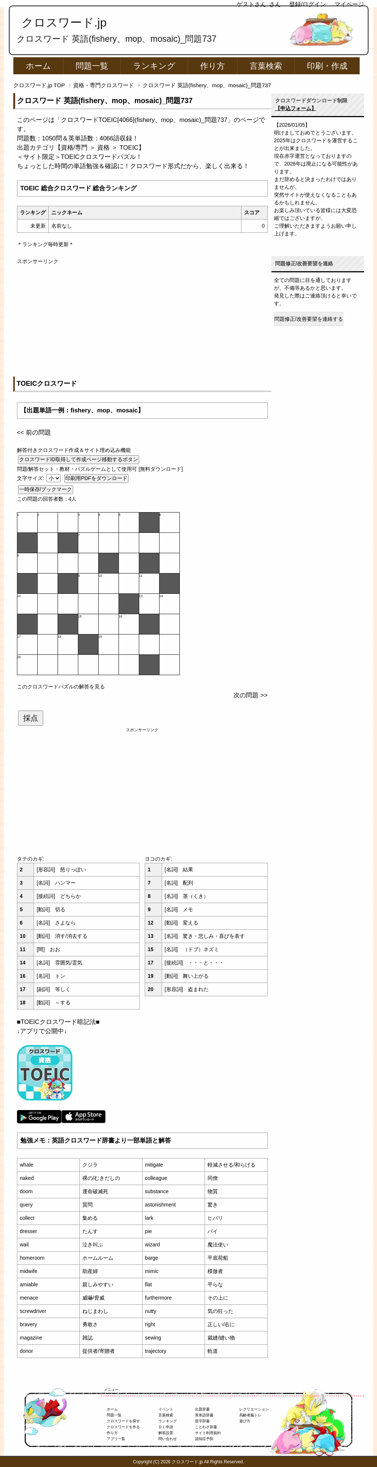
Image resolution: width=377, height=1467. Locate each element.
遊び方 (244, 1421)
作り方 (212, 66)
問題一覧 (92, 66)
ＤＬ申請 (165, 1427)
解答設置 (165, 1433)
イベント (165, 1409)
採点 (30, 718)
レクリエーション (254, 1409)
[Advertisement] (142, 317)
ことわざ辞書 (206, 1427)
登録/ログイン (307, 4)
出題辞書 (202, 1409)
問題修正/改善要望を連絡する (308, 319)
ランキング (154, 66)
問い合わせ (167, 1439)
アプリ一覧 (116, 1439)
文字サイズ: (31, 478)
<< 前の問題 (34, 432)
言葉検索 (266, 66)
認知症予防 (204, 1439)
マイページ (349, 4)
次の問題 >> (250, 695)
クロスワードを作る (123, 1427)
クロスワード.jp (64, 22)
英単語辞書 (204, 1415)
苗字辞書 (202, 1421)
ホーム (38, 66)
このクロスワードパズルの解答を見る (61, 687)
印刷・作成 (327, 66)
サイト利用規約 (208, 1433)
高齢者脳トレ (250, 1415)
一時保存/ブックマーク (45, 489)
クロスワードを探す (123, 1421)
